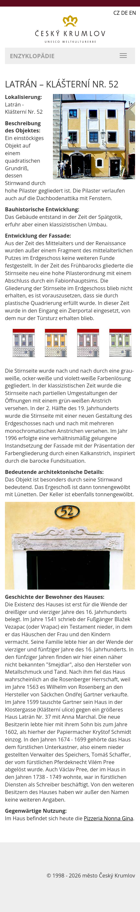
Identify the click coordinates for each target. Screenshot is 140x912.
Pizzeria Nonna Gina (108, 818)
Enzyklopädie (32, 56)
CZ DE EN (124, 12)
